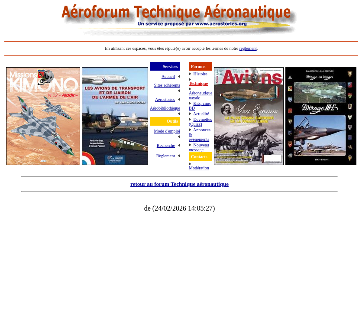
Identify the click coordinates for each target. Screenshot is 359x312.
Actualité (201, 113)
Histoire (200, 74)
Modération (199, 168)
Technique (198, 83)
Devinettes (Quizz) (200, 122)
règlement (248, 48)
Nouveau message (199, 147)
